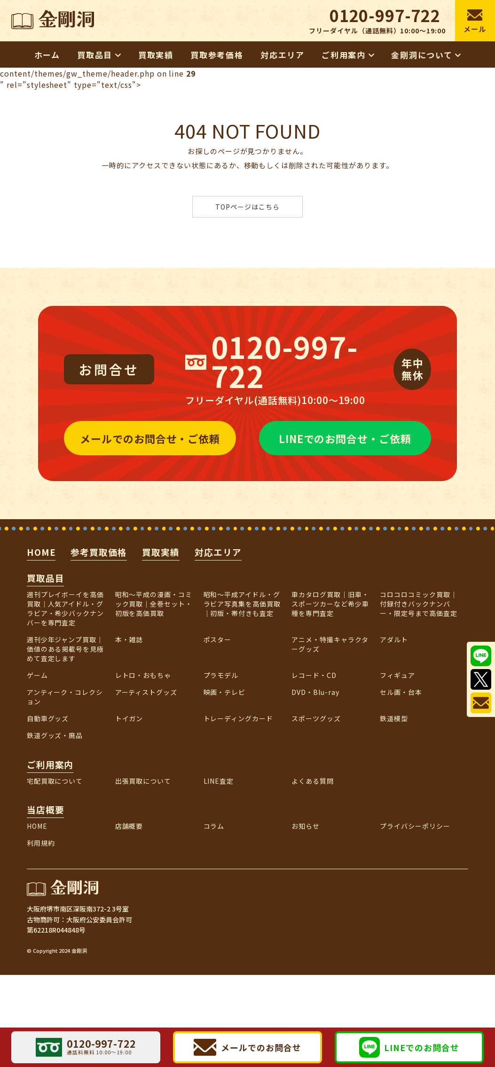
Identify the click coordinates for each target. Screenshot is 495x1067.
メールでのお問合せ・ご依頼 (150, 438)
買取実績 (161, 551)
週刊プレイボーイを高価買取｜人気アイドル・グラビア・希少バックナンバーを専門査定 (65, 608)
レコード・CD (314, 675)
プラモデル (221, 675)
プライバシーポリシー (415, 826)
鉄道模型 (394, 718)
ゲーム (37, 675)
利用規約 (41, 843)
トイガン (129, 718)
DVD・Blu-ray (315, 692)
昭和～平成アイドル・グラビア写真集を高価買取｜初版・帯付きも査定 (242, 604)
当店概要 (45, 809)
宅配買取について (55, 781)
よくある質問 (312, 781)
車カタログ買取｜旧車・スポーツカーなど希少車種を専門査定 (330, 604)
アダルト (394, 639)
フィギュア (397, 675)
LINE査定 (219, 781)
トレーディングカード (239, 718)
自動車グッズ (48, 718)
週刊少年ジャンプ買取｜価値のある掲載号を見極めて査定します (65, 649)
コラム (214, 826)
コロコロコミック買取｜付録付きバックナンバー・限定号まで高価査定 (418, 604)
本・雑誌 (129, 639)
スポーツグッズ (316, 718)
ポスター (218, 639)
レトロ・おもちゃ (143, 675)
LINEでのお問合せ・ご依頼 (345, 438)
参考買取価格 (99, 551)
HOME (41, 551)
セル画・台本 (401, 692)
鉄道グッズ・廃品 (55, 735)
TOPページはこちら (247, 206)
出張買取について (143, 781)
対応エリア (218, 551)
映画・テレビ (225, 692)
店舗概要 (129, 826)
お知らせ (305, 826)
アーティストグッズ (146, 692)
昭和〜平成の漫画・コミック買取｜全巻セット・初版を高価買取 (154, 604)
